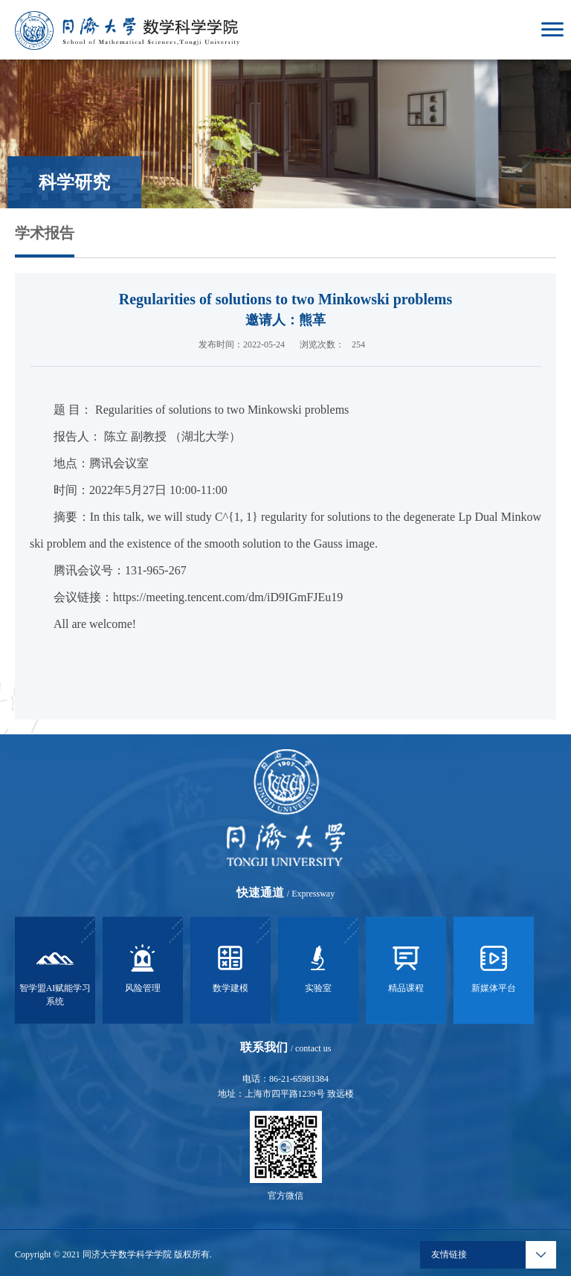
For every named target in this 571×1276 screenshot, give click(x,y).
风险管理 (142, 966)
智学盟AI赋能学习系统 (55, 973)
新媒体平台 (493, 966)
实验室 (318, 966)
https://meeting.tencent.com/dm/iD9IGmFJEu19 (228, 597)
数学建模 (230, 966)
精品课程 (406, 966)
